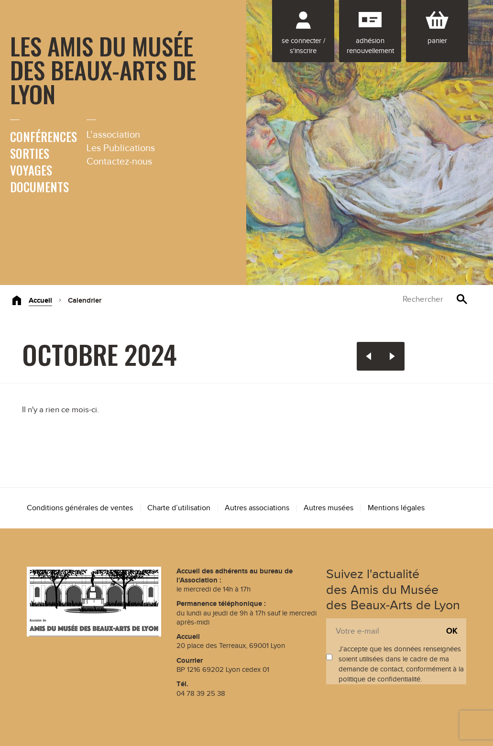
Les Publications (121, 148)
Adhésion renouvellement (370, 46)
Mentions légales (396, 508)
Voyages (31, 170)
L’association (113, 135)
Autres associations (257, 508)
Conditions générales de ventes (80, 508)
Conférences (43, 136)
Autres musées (328, 508)
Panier (437, 41)
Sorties (29, 153)
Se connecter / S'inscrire (303, 46)
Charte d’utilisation (178, 508)
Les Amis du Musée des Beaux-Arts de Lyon (103, 69)
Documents (39, 187)
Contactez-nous (119, 161)
